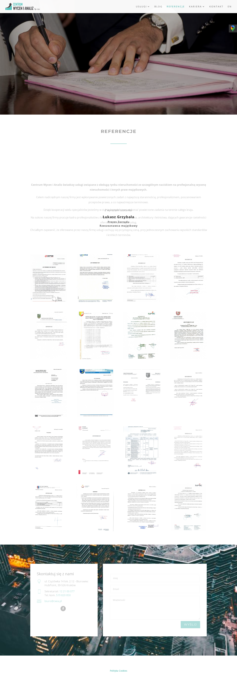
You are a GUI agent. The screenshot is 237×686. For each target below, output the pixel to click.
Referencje (176, 6)
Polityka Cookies (118, 670)
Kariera (195, 6)
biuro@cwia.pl (53, 601)
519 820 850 (63, 595)
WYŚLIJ (190, 624)
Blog (158, 6)
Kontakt (216, 6)
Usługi (141, 6)
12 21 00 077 (67, 591)
